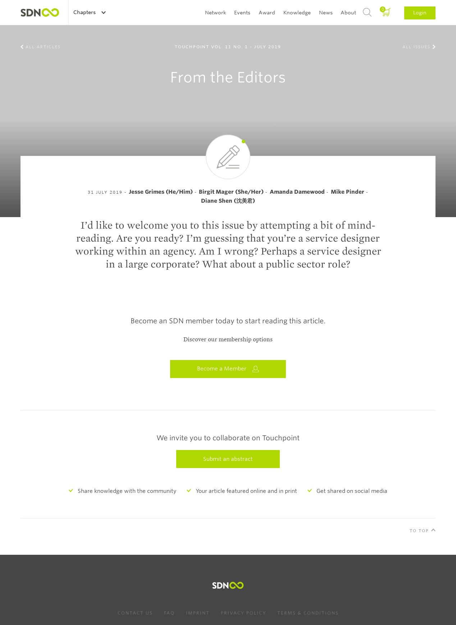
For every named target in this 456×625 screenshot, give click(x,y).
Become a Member (228, 368)
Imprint (198, 613)
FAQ (169, 613)
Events (242, 12)
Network (215, 12)
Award (267, 12)
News (326, 12)
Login (420, 12)
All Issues (416, 46)
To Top (419, 530)
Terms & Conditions (308, 613)
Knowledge (297, 12)
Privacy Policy (243, 613)
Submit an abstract (228, 459)
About (348, 12)
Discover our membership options (228, 339)
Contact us (135, 613)
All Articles (43, 46)
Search (367, 12)
